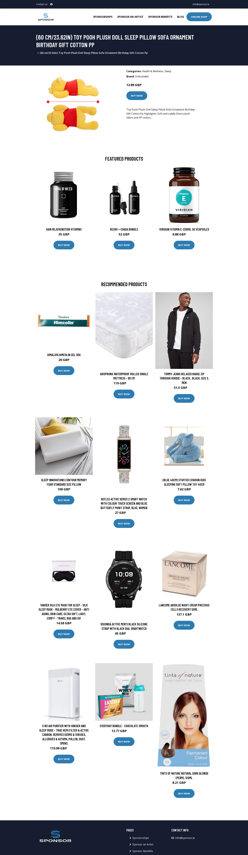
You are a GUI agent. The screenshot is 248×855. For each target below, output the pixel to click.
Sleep (168, 71)
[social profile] (51, 4)
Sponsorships (102, 17)
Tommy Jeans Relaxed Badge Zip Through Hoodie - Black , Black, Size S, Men (184, 378)
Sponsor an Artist (130, 17)
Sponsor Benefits (160, 17)
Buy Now (137, 95)
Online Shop (199, 16)
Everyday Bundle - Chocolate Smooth (124, 726)
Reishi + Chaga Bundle (124, 229)
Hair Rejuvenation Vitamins (64, 229)
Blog (180, 17)
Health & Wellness (152, 71)
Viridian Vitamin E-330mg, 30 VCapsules (184, 229)
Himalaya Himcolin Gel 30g (64, 355)
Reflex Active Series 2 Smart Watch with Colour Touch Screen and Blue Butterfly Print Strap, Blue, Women (124, 503)
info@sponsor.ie (201, 4)
